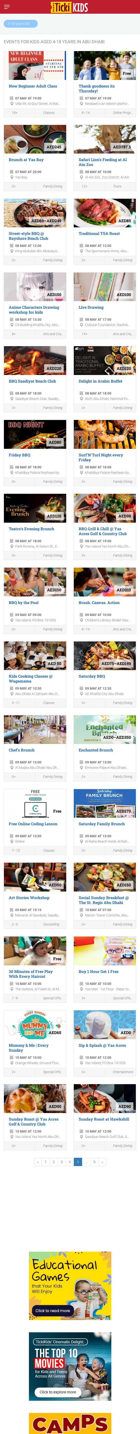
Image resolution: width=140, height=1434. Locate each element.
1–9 (12, 998)
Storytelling (48, 924)
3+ (81, 998)
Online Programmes (120, 113)
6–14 (83, 629)
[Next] (102, 1162)
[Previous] (38, 1162)
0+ (11, 187)
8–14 (83, 113)
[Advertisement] (70, 1206)
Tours (114, 186)
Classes (46, 113)
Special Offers (51, 998)
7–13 (13, 851)
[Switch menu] (7, 7)
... (86, 1162)
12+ (82, 187)
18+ (12, 113)
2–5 (12, 924)
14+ (82, 334)
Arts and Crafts (51, 334)
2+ (11, 1072)
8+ (11, 334)
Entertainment (120, 1072)
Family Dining (50, 186)
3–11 (13, 703)
